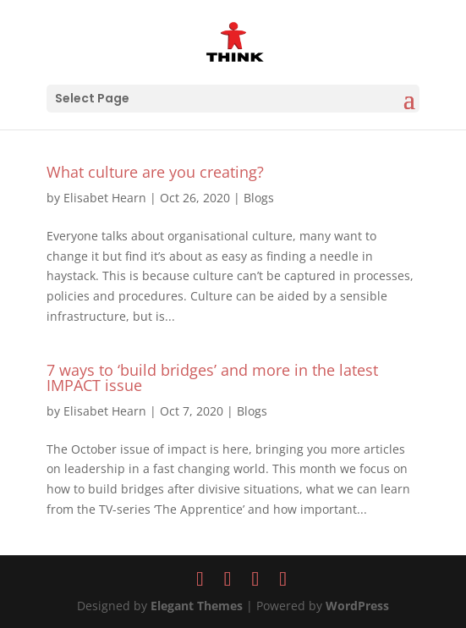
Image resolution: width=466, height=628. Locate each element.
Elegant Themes (197, 606)
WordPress (357, 606)
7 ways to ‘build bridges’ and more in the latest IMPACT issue (212, 377)
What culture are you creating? (155, 172)
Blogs (259, 198)
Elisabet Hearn (104, 198)
